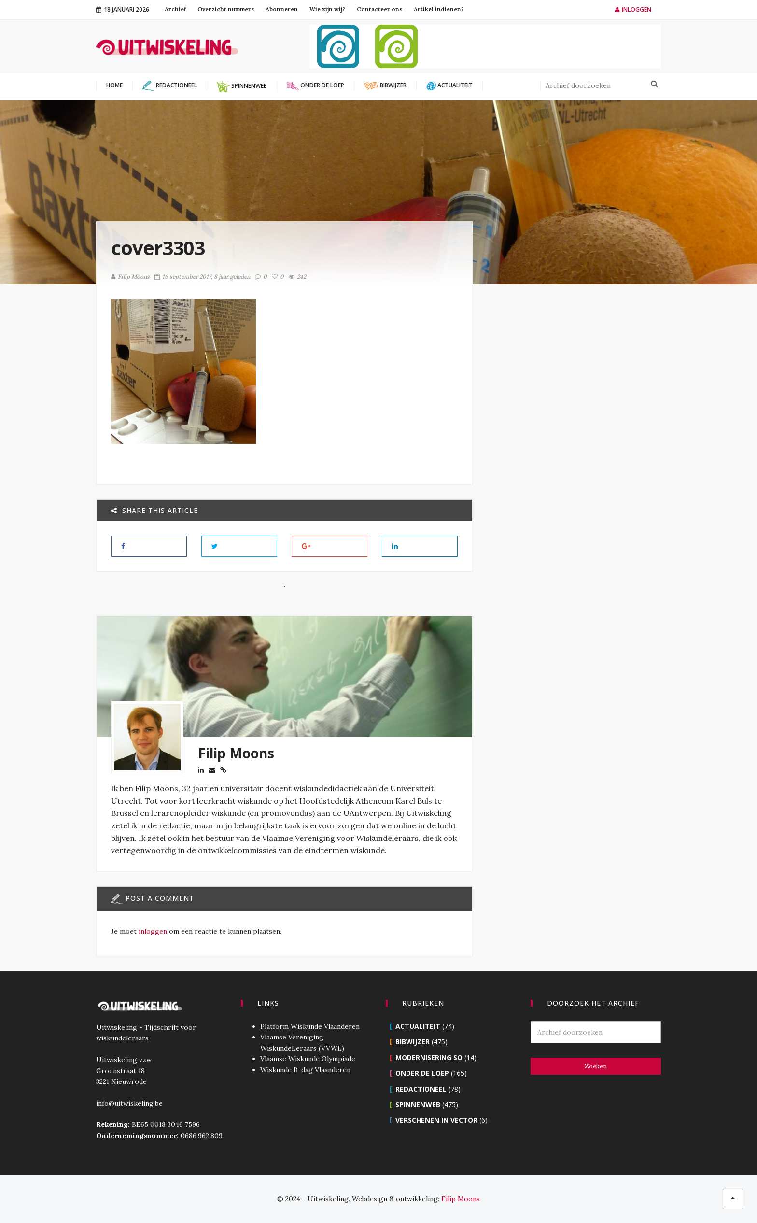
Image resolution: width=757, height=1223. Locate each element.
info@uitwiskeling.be (129, 1103)
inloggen (153, 931)
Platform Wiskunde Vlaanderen (310, 1026)
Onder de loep (422, 1073)
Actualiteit (417, 1026)
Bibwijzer (412, 1041)
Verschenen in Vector (436, 1119)
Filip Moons (130, 276)
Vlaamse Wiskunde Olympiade (307, 1058)
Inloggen (633, 9)
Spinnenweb (417, 1104)
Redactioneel (421, 1089)
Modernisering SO (429, 1057)
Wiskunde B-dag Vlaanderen (305, 1070)
